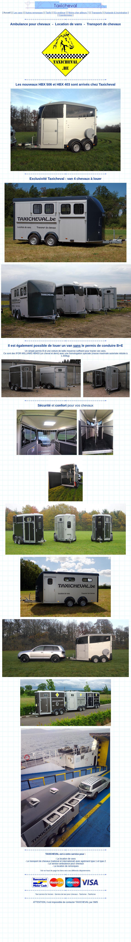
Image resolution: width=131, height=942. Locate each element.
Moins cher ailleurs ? (78, 13)
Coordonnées (65, 15)
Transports (97, 13)
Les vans (18, 13)
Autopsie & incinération (116, 13)
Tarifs (48, 13)
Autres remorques (34, 13)
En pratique (59, 13)
